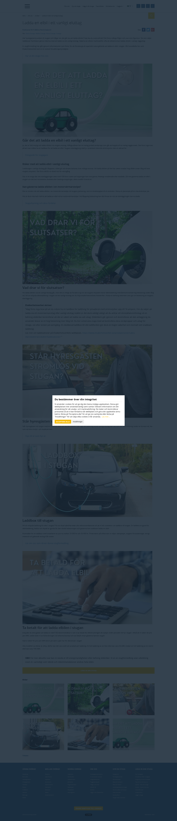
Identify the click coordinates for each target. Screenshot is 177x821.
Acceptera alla (63, 421)
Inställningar (78, 421)
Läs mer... (106, 416)
